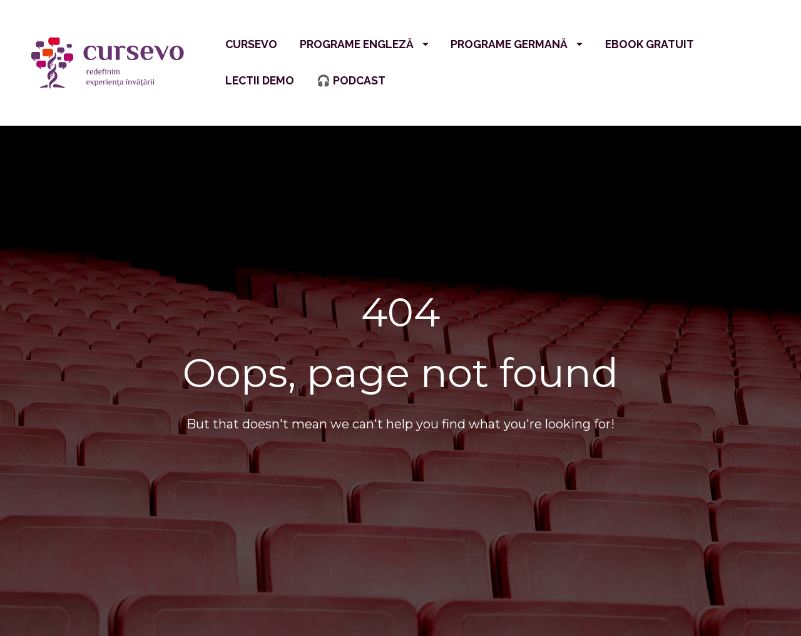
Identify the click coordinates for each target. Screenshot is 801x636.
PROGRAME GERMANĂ (517, 44)
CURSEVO (251, 44)
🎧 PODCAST (351, 80)
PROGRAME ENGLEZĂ (364, 44)
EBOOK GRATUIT (649, 44)
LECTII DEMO (259, 80)
